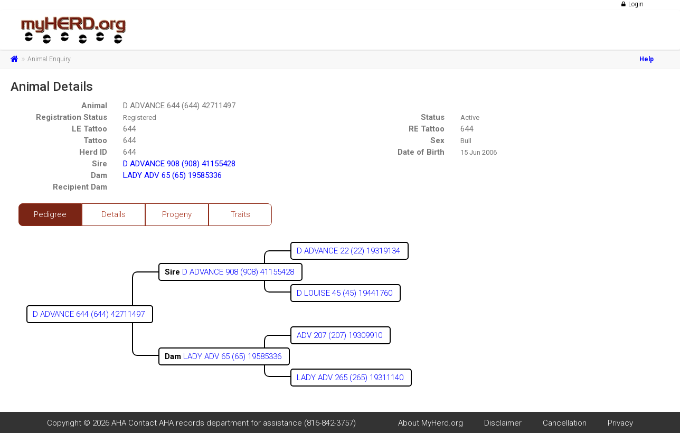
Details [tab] (113, 214)
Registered (139, 117)
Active (469, 117)
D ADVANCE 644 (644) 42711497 (179, 105)
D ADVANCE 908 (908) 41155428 (179, 163)
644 (129, 129)
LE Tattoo (89, 129)
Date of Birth (421, 152)
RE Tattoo (427, 129)
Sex (437, 140)
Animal (94, 105)
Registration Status (71, 117)
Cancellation (565, 423)
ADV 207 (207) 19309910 (340, 335)
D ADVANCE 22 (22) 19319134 (349, 251)
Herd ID (93, 152)
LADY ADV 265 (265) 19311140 (351, 377)
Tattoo (95, 140)
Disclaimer (503, 423)
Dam (99, 175)
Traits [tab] (240, 214)
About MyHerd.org (430, 423)
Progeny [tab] (177, 214)
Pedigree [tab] (50, 214)
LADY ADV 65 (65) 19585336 (172, 175)
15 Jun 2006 (478, 152)
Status (433, 117)
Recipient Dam (80, 187)
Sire (99, 163)
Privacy (620, 423)
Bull (465, 141)
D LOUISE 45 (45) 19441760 (345, 293)
